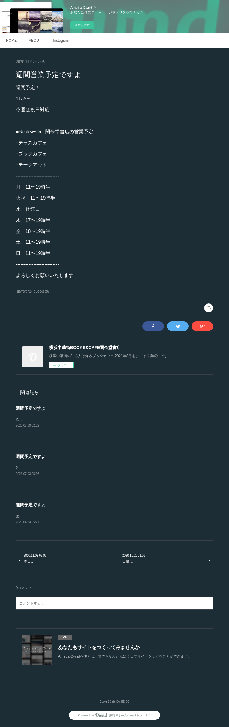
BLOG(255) (41, 291)
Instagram (61, 40)
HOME (11, 40)
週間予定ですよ (30, 408)
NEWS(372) (24, 291)
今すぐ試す (82, 25)
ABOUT (35, 40)
